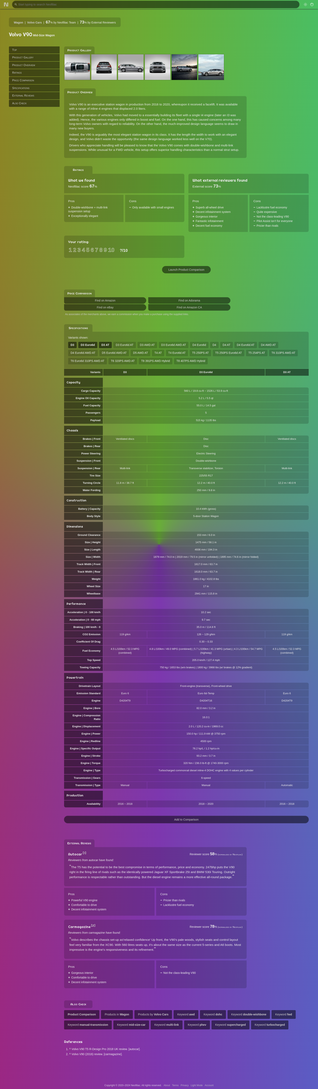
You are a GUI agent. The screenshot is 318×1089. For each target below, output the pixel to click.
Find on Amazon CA (189, 307)
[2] (93, 925)
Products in (117, 1014)
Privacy (185, 1085)
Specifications (20, 88)
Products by (153, 1014)
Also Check (19, 103)
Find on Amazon (105, 300)
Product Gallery (22, 57)
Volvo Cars (34, 22)
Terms (175, 1085)
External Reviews (23, 95)
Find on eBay (105, 307)
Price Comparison (23, 80)
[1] (84, 853)
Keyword (186, 1014)
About (167, 1085)
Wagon (18, 22)
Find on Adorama (189, 300)
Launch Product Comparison (186, 269)
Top (14, 49)
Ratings (17, 72)
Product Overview (23, 65)
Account (209, 1085)
